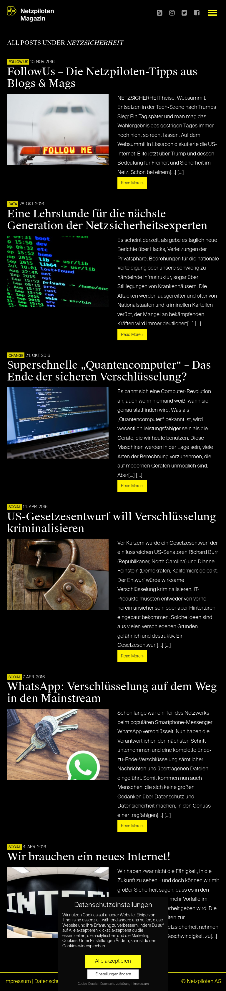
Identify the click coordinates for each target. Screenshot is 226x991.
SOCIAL (15, 507)
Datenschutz (49, 981)
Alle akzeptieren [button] (113, 961)
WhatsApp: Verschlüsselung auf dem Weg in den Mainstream (112, 692)
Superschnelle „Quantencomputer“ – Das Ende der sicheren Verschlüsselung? (109, 371)
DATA (13, 204)
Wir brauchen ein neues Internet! (89, 857)
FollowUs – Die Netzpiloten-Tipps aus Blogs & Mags (102, 77)
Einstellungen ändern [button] (113, 974)
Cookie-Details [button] (88, 983)
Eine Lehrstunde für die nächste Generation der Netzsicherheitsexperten (107, 219)
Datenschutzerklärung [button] (115, 983)
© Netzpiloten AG (201, 981)
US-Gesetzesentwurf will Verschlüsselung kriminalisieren (111, 522)
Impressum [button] (141, 983)
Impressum (17, 981)
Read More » (132, 183)
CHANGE (16, 356)
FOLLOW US (18, 62)
